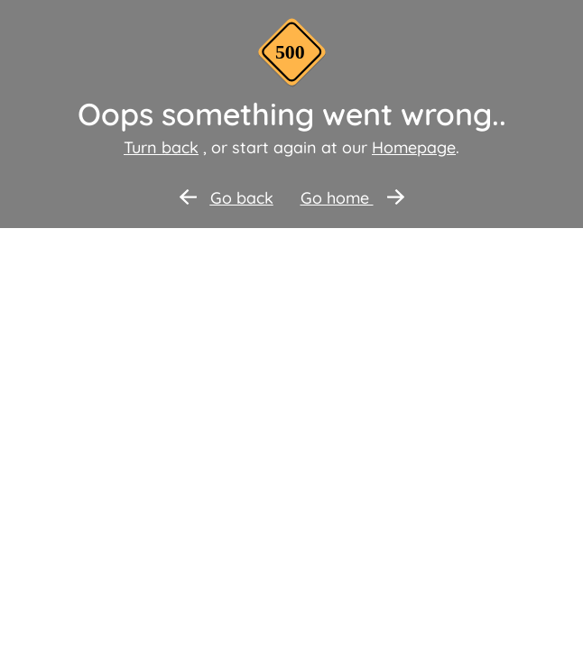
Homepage (414, 147)
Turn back (161, 147)
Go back (226, 197)
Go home (352, 197)
